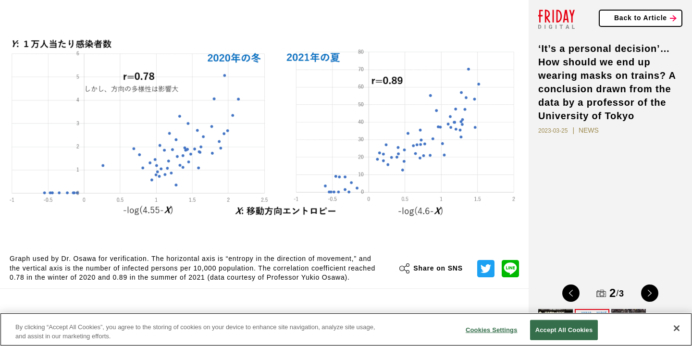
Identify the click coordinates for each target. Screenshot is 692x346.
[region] (346, 329)
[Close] (676, 328)
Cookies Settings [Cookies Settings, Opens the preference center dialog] (492, 330)
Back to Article (640, 18)
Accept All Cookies (564, 330)
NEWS (589, 130)
